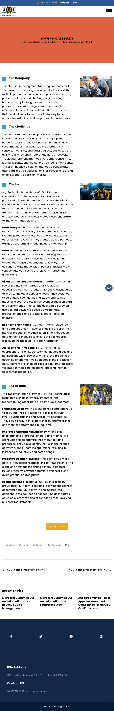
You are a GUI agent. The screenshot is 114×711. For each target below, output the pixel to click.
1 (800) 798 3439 (45, 3)
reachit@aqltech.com (66, 3)
